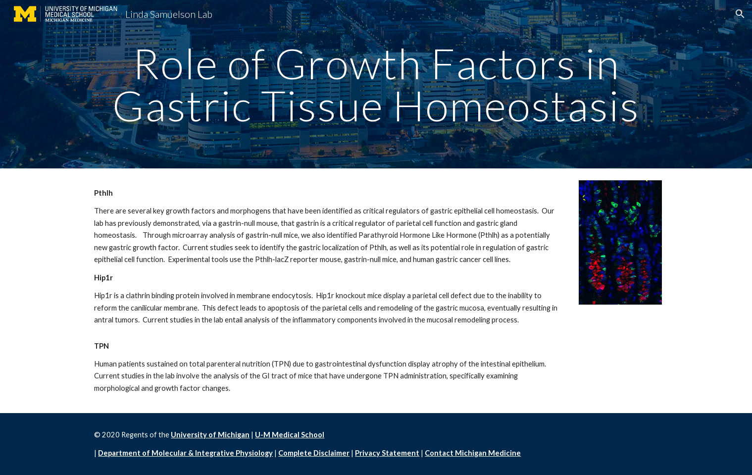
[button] (740, 14)
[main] (375, 84)
